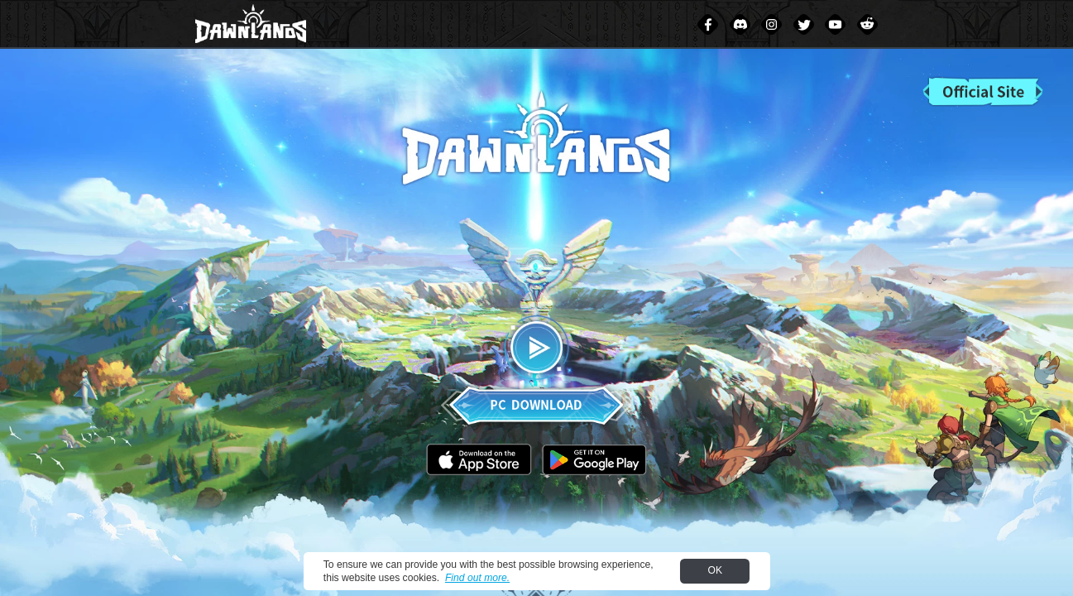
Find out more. (477, 578)
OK (715, 570)
